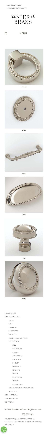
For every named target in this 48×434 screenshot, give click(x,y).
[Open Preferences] (4, 429)
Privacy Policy (10, 419)
